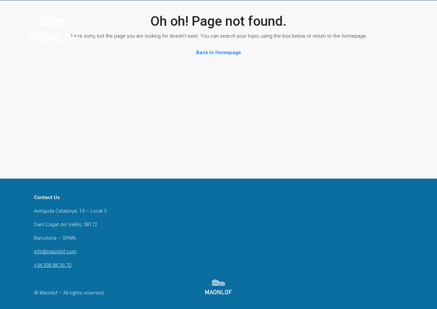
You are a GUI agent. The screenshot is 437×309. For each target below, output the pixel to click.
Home (346, 29)
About (369, 29)
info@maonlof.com (55, 252)
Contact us (397, 29)
